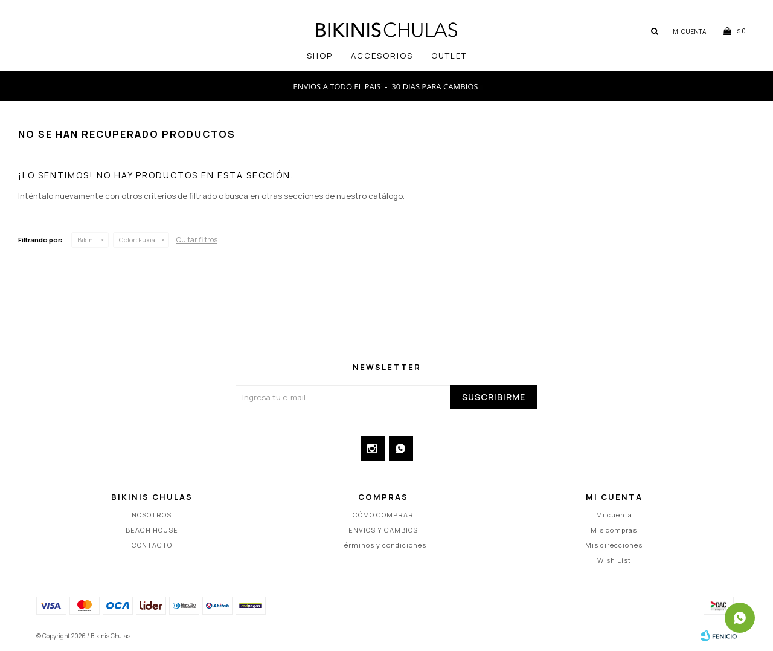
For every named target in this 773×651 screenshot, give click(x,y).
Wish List (614, 560)
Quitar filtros (196, 240)
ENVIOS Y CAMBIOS (383, 529)
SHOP (320, 55)
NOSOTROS (152, 514)
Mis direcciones (614, 544)
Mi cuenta (614, 514)
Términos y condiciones (383, 544)
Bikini (86, 239)
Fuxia (137, 239)
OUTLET (449, 55)
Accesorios (382, 55)
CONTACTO (152, 544)
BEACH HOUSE (152, 529)
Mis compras (614, 529)
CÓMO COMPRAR (383, 514)
